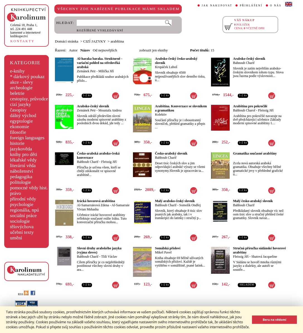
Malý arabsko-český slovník (175, 201)
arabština (117, 41)
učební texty (22, 232)
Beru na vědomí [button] (274, 319)
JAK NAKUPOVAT (217, 5)
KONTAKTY (22, 41)
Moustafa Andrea (110, 110)
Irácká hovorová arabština (96, 201)
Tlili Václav (109, 257)
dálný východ (23, 115)
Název (85, 50)
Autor (73, 50)
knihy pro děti (23, 154)
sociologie (20, 221)
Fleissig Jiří (266, 110)
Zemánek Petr (86, 71)
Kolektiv (161, 114)
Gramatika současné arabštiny (255, 153)
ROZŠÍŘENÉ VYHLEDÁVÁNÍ (100, 30)
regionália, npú (24, 210)
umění (16, 237)
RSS (23, 294)
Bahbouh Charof (244, 110)
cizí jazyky (20, 104)
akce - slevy (21, 82)
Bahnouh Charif (243, 63)
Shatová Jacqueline (264, 257)
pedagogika (21, 176)
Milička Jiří (106, 71)
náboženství (21, 171)
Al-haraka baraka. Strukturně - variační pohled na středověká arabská (99, 63)
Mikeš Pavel (163, 252)
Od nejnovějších (105, 50)
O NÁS (276, 5)
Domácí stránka (66, 41)
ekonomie (19, 126)
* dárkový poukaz (27, 76)
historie (17, 143)
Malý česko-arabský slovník (253, 201)
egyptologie (21, 121)
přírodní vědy (23, 199)
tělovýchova (22, 226)
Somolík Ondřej (190, 205)
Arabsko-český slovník (249, 59)
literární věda (23, 165)
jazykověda (21, 148)
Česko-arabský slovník (171, 153)
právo (15, 193)
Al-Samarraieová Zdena (93, 205)
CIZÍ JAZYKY (94, 41)
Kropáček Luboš (166, 67)
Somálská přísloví (167, 248)
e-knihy (17, 71)
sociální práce (23, 215)
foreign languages (27, 137)
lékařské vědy (23, 160)
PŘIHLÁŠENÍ (251, 5)
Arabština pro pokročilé (250, 106)
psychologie (21, 204)
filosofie (18, 132)
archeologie (21, 87)
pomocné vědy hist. (29, 187)
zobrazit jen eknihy (153, 50)
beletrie (17, 93)
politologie (20, 182)
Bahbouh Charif (87, 162)
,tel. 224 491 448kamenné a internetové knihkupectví (25, 30)
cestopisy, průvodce (29, 98)
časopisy (18, 110)
